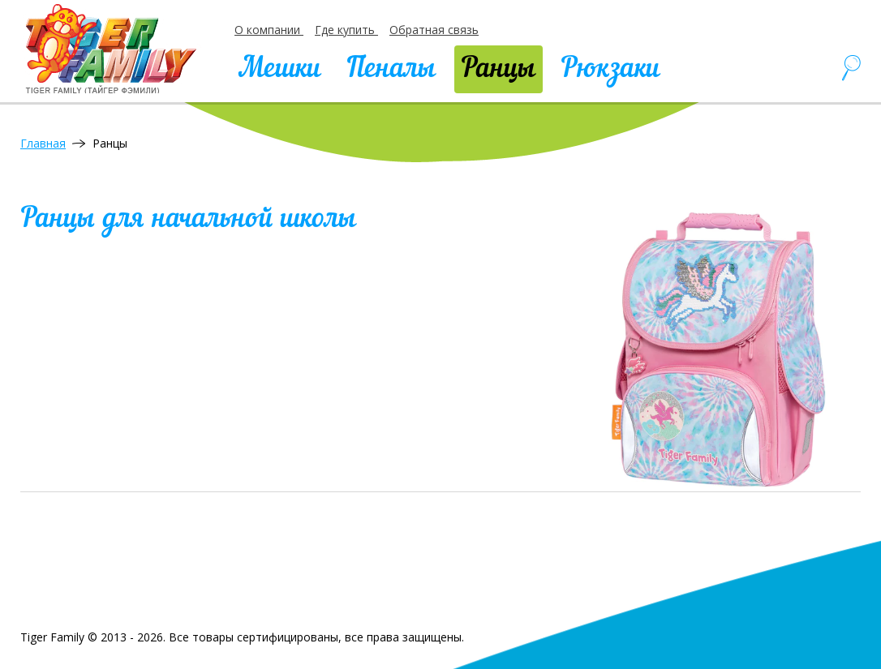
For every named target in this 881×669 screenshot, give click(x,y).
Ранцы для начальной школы (188, 219)
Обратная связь (434, 29)
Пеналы (391, 69)
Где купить (346, 29)
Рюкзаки (610, 69)
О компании (268, 29)
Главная (43, 143)
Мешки (280, 69)
